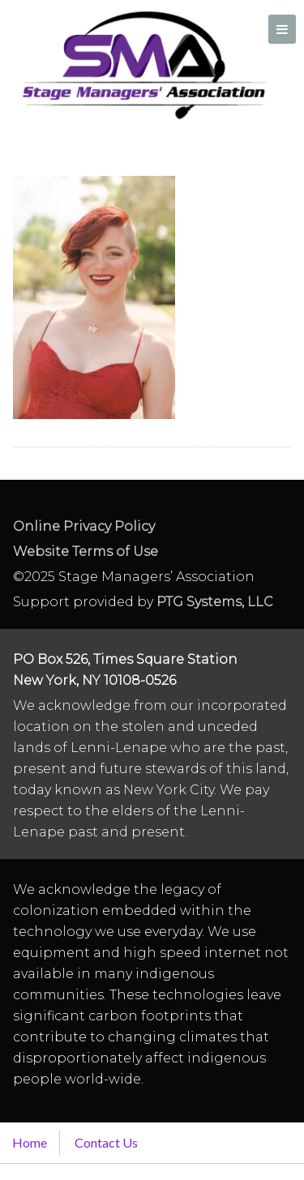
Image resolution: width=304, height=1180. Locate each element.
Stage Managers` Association (142, 65)
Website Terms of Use (85, 551)
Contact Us (106, 1142)
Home (29, 1142)
